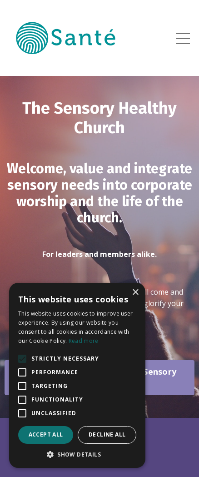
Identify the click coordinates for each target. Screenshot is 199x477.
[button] (77, 454)
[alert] (77, 375)
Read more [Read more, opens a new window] (84, 341)
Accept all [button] (46, 434)
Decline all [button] (107, 434)
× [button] (135, 292)
